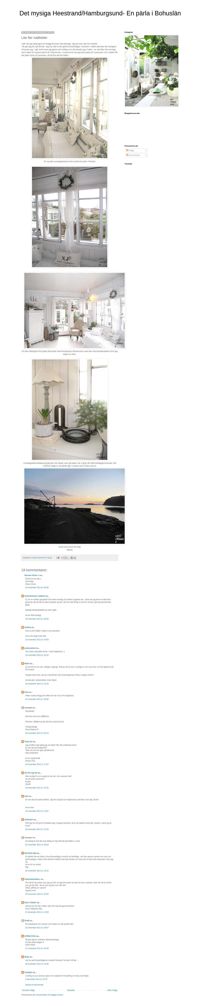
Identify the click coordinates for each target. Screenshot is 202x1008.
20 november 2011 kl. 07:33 (37, 829)
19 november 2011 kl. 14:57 (37, 811)
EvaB (26, 921)
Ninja (26, 957)
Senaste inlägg (28, 990)
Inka (26, 796)
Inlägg (130, 150)
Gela (26, 692)
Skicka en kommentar (34, 985)
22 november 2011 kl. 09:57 (37, 928)
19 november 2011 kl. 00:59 (37, 640)
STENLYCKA (30, 936)
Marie (26, 663)
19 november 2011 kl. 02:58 (37, 699)
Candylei (28, 972)
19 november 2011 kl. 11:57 (37, 764)
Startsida (70, 990)
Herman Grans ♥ (31, 575)
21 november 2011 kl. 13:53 (37, 912)
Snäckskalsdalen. (32, 879)
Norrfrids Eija (30, 853)
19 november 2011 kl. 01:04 (37, 655)
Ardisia (27, 627)
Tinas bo (28, 742)
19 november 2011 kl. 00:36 (37, 587)
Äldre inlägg (112, 990)
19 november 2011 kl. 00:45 (37, 619)
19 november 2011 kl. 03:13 (37, 733)
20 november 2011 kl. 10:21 (37, 871)
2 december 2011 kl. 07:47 (36, 979)
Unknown (28, 819)
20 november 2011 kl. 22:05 (37, 894)
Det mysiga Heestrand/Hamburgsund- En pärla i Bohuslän (100, 13)
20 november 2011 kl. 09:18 (37, 845)
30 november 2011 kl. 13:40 (37, 964)
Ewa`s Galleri (30, 902)
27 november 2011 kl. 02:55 (37, 948)
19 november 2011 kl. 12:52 (37, 788)
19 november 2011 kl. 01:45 (37, 684)
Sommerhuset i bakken (34, 596)
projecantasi (30, 648)
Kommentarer (133, 155)
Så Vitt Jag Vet (30, 773)
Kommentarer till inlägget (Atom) (49, 995)
